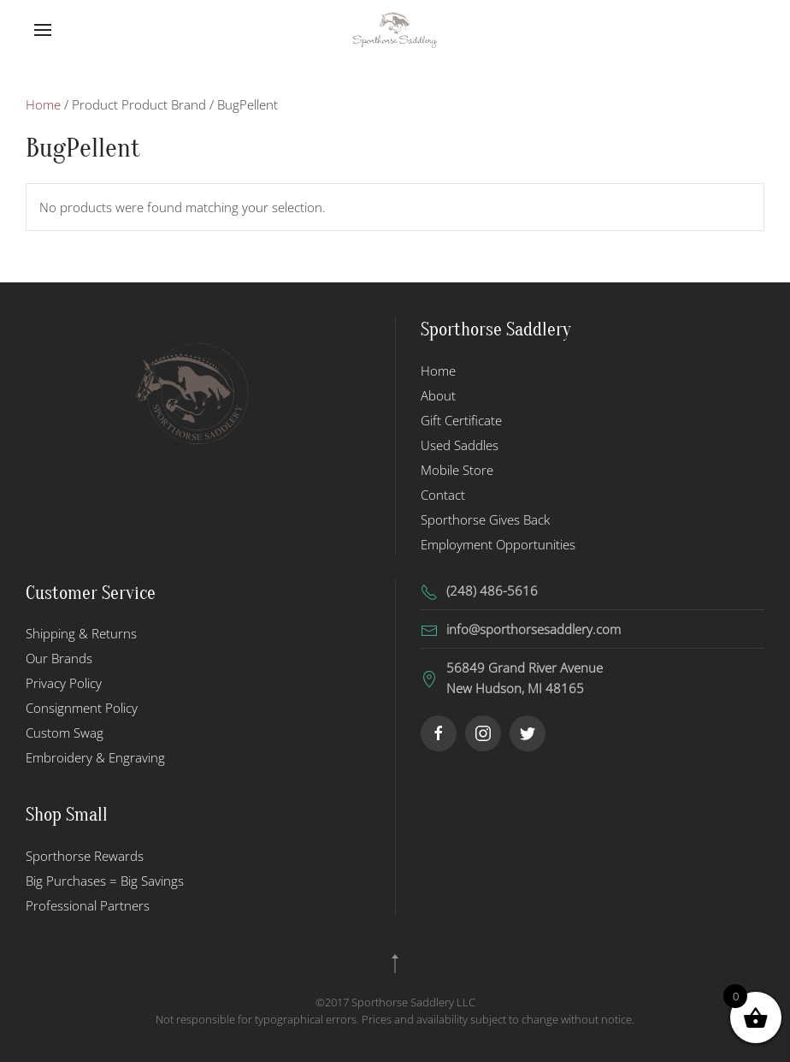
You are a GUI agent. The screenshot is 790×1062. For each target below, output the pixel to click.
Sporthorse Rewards (85, 855)
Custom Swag (64, 732)
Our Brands (59, 658)
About (438, 395)
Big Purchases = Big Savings (105, 880)
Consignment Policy (82, 707)
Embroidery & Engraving (95, 757)
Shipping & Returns (81, 633)
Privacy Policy (64, 682)
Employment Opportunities (498, 544)
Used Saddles (459, 445)
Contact (443, 494)
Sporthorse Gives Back (485, 519)
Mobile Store (457, 469)
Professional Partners (88, 905)
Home (43, 104)
